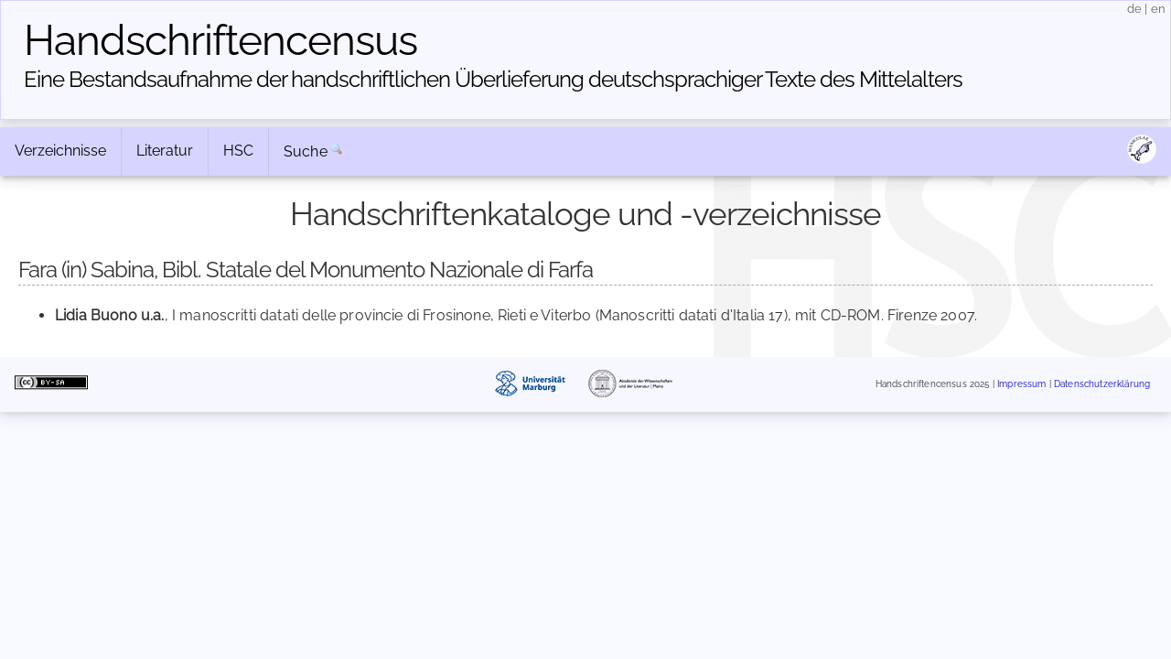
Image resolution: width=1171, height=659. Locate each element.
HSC (238, 150)
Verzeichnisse (60, 150)
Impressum (1021, 384)
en (1158, 9)
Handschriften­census (220, 40)
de (1134, 9)
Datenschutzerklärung (1102, 384)
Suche (306, 151)
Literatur (164, 150)
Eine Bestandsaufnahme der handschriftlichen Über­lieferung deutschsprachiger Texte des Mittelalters (493, 79)
